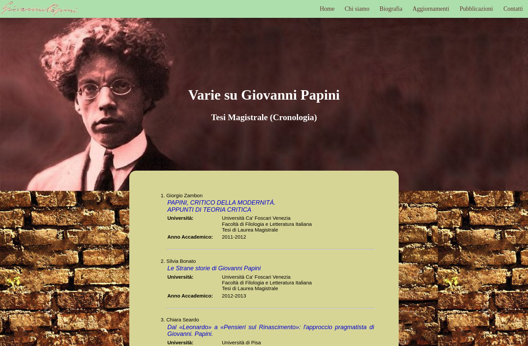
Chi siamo (357, 8)
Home (327, 8)
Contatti (513, 8)
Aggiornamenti (430, 8)
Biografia (391, 8)
